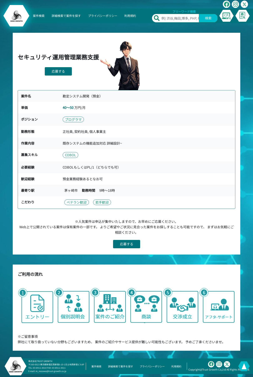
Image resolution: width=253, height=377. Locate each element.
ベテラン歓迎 (77, 202)
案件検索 (39, 16)
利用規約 (130, 16)
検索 (208, 17)
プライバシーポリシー (102, 16)
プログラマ (73, 119)
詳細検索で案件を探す (66, 16)
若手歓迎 (102, 202)
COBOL (70, 154)
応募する (58, 71)
